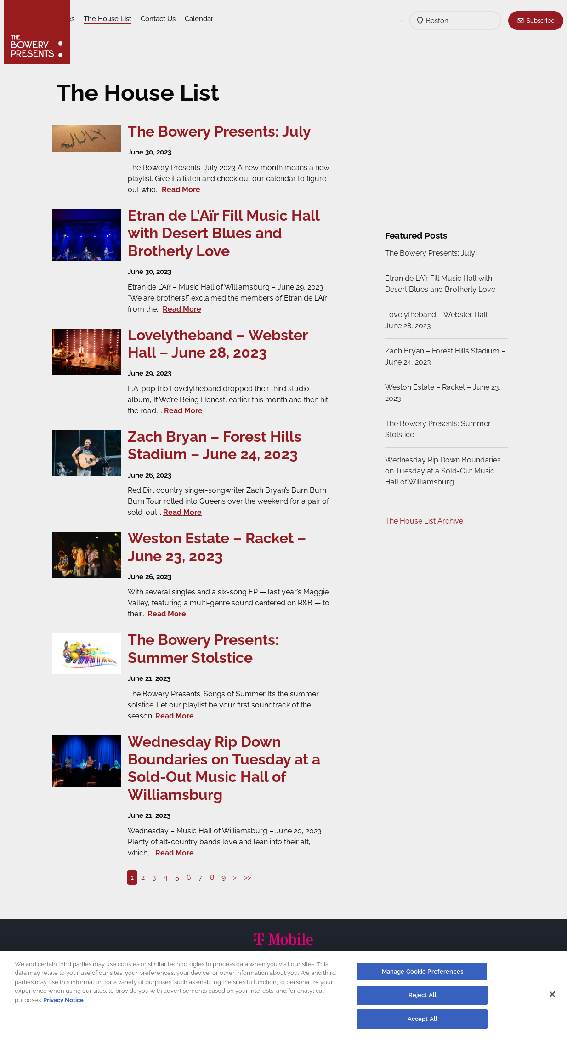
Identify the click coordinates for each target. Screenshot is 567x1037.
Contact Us (230, 19)
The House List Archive (423, 521)
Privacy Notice (63, 1004)
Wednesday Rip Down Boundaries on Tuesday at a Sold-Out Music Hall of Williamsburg (441, 471)
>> (250, 877)
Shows (90, 19)
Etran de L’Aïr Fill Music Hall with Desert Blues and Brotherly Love (439, 284)
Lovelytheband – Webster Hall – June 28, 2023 (438, 320)
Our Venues (128, 19)
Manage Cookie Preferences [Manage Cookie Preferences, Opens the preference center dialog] (422, 975)
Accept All (422, 1023)
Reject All (422, 999)
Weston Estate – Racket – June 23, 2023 (441, 393)
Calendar (271, 19)
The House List (180, 19)
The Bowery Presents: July (429, 253)
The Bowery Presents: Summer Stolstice (436, 429)
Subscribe (541, 20)
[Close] (552, 998)
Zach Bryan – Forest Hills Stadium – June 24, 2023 (441, 356)
